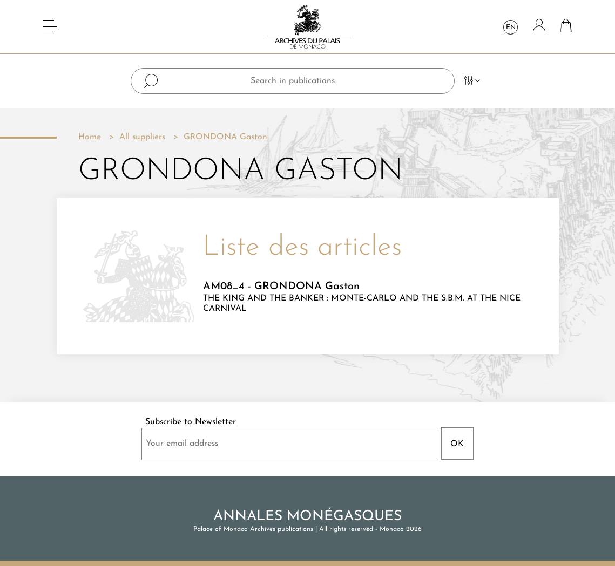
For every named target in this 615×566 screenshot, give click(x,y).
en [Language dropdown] (511, 27)
